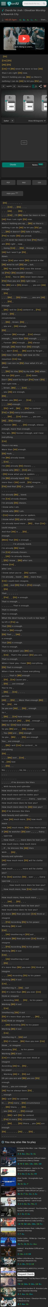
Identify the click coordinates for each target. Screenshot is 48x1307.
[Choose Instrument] (12, 121)
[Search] (44, 3)
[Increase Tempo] (14, 86)
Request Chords (26, 1274)
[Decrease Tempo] (3, 86)
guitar (6, 121)
